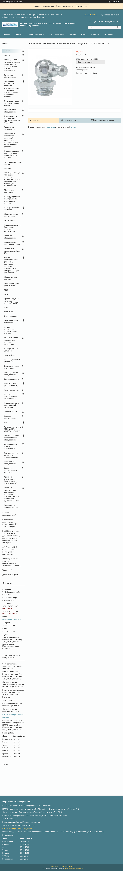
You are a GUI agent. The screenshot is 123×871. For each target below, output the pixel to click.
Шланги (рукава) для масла (10, 278)
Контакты (82, 6)
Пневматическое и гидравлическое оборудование (11, 438)
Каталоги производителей (9, 514)
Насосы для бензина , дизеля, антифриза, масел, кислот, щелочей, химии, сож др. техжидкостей (12, 65)
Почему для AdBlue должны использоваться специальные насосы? (11, 562)
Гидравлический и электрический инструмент (11, 405)
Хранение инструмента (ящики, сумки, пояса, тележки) (10, 480)
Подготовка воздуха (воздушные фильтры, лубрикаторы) (12, 228)
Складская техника (11, 379)
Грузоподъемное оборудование (11, 374)
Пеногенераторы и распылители (11, 285)
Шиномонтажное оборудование (11, 215)
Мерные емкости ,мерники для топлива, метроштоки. (11, 341)
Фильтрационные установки (11, 350)
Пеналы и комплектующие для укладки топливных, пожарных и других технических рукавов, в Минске (11, 494)
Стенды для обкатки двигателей (12, 361)
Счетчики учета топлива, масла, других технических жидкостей (12, 119)
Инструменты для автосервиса (11, 321)
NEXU (6, 294)
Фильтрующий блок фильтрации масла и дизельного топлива (12, 200)
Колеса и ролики (10, 412)
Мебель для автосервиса (9, 191)
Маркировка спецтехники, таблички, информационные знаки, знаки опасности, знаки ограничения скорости (11, 89)
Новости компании (56, 34)
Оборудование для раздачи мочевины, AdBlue (12, 103)
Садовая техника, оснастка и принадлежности (11, 455)
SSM (6, 307)
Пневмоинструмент (12, 390)
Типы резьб (7, 570)
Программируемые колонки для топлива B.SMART (11, 301)
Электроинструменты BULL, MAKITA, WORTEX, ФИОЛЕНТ (13, 429)
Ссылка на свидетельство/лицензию (17, 829)
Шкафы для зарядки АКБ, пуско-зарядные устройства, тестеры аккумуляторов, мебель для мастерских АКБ (12, 179)
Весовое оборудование (10, 417)
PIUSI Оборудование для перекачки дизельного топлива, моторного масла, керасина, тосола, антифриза (11, 537)
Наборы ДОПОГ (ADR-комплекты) (11, 384)
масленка (51, 127)
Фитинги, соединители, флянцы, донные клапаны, (11, 330)
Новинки (72, 34)
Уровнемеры (9, 312)
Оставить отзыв (90, 15)
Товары (18, 34)
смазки (73, 127)
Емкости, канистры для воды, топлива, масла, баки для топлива (11, 154)
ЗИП (5, 422)
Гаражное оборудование (10, 237)
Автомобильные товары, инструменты (10, 446)
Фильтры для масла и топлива (12, 209)
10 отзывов (115, 2)
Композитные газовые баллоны (11, 506)
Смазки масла (9, 220)
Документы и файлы (10, 575)
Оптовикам (108, 34)
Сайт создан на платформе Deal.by (62, 866)
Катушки (7, 168)
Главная (7, 34)
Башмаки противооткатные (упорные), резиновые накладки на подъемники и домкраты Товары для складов (11, 265)
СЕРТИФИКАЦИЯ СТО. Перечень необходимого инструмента (9, 550)
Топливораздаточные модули (13, 163)
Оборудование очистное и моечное (12, 243)
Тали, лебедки (9, 355)
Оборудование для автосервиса (11, 367)
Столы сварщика (11, 316)
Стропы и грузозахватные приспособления (10, 396)
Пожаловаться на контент (74, 869)
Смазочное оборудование (10, 76)
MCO (6, 290)
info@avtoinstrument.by (11, 619)
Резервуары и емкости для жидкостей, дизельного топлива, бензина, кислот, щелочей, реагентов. (11, 140)
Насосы (7, 55)
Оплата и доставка (36, 34)
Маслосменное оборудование (10, 111)
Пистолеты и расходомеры (9, 128)
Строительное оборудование (10, 463)
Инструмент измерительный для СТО (12, 251)
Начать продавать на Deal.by (13, 2)
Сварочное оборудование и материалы (10, 470)
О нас (83, 34)
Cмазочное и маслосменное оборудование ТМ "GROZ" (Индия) (10, 523)
